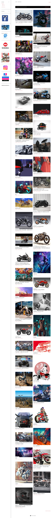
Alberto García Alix (38, 311)
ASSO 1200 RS (18, 337)
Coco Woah (36, 381)
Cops (16, 483)
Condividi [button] (16, 23)
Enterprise (18, 36)
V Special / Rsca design (38, 289)
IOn (16, 458)
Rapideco (35, 353)
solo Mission (36, 445)
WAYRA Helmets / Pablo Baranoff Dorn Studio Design (23, 506)
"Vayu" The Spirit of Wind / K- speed (23, 22)
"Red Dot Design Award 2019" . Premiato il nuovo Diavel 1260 (22, 264)
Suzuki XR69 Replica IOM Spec (40, 100)
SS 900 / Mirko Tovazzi (38, 67)
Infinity (35, 424)
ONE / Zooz (17, 408)
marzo (3, 5)
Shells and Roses (37, 173)
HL (16, 194)
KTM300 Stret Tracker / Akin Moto (23, 230)
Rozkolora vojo (19, 75)
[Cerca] (50, 2)
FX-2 (16, 155)
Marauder (18, 208)
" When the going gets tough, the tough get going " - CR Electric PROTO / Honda (41, 466)
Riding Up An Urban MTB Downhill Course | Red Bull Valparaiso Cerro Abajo (41, 46)
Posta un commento (20, 23)
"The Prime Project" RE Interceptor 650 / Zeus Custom (40, 189)
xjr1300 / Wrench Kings (38, 493)
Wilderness (18, 89)
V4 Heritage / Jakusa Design (22, 368)
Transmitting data (38, 153)
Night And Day (36, 134)
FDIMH (34, 337)
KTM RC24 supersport (38, 226)
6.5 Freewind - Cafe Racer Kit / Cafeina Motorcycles (22, 141)
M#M (16, 107)
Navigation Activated (38, 402)
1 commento (37, 68)
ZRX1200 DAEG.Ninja (19, 428)
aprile (3, 4)
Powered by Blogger (33, 515)
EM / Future (18, 387)
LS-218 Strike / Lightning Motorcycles (39, 84)
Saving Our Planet (19, 297)
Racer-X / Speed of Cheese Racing (41, 211)
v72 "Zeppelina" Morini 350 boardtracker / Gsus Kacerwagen (41, 247)
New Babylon (18, 53)
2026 (3, 3)
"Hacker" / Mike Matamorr (21, 351)
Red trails (18, 177)
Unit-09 (35, 274)
